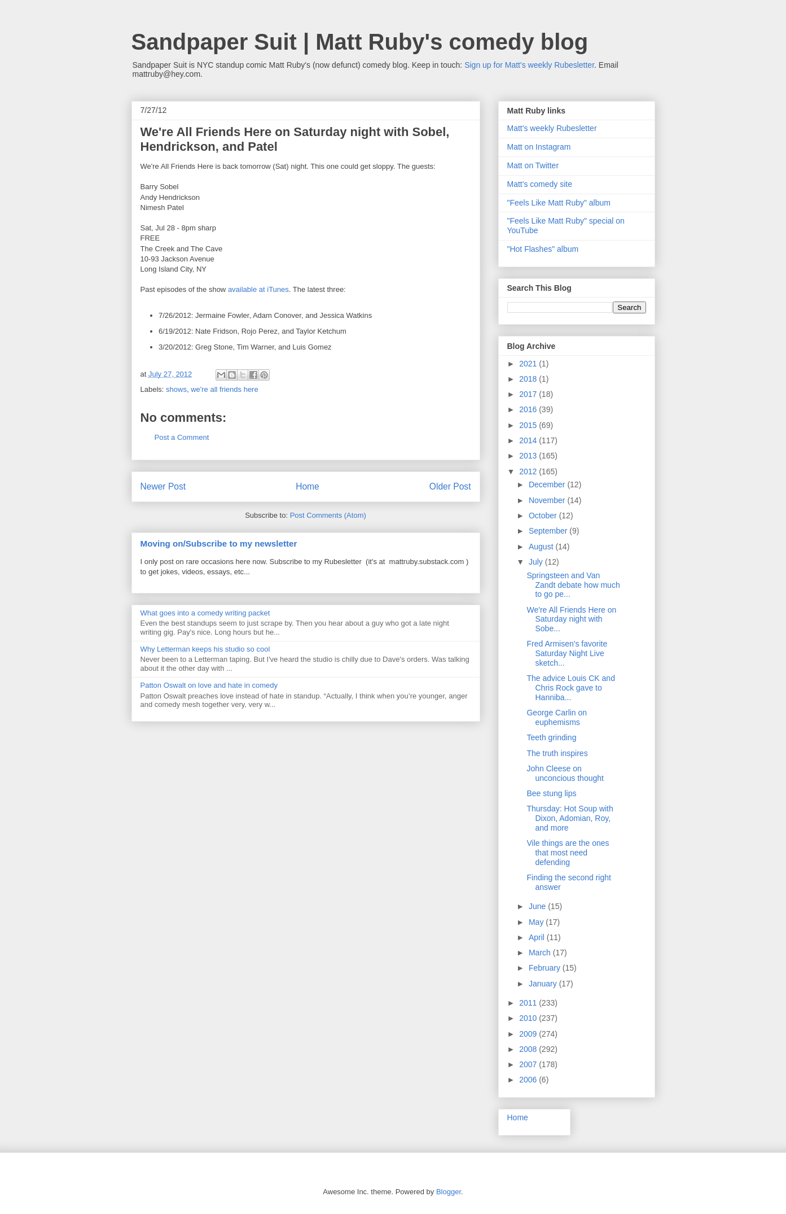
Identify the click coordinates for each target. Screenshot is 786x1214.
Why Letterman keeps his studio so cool (205, 649)
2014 (529, 440)
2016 (529, 409)
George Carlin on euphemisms (556, 717)
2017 (529, 394)
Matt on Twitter (533, 165)
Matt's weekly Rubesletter (552, 128)
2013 (529, 455)
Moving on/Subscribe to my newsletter (218, 543)
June (538, 906)
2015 (529, 425)
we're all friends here (224, 389)
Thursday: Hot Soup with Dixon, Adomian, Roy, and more (569, 818)
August (542, 546)
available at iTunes (258, 289)
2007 (529, 1064)
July (537, 561)
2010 (529, 1018)
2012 (529, 471)
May (537, 922)
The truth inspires (556, 753)
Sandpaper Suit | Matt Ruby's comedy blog (360, 41)
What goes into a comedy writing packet (205, 613)
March (541, 952)
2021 (529, 363)
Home (307, 486)
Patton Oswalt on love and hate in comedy (209, 685)
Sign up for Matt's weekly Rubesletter (529, 64)
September (549, 530)
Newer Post (163, 486)
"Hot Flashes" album (543, 249)
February (546, 967)
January (544, 983)
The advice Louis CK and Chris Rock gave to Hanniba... (570, 688)
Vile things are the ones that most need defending (567, 853)
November (548, 500)
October (544, 515)
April (538, 937)
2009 (529, 1033)
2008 (529, 1049)
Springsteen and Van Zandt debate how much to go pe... (573, 585)
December (548, 484)
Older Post (450, 486)
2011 (529, 1002)
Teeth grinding (551, 737)
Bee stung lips (551, 793)
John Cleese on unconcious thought (564, 773)
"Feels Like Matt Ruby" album (559, 202)
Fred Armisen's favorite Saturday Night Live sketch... (566, 653)
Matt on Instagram (539, 146)
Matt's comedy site (540, 184)
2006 (529, 1079)
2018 (529, 378)
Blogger (448, 1191)
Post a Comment (182, 437)
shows (176, 389)
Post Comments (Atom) (328, 515)
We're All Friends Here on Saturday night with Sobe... (571, 619)
